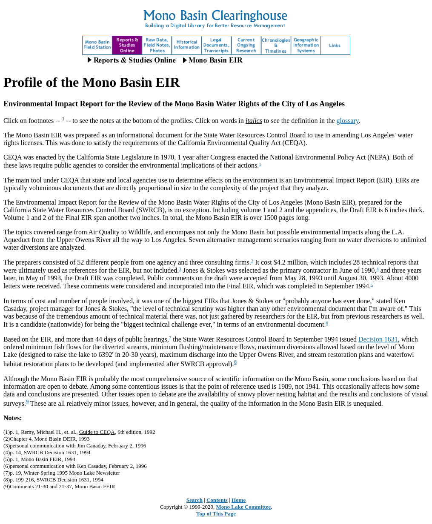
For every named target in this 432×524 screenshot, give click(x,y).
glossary (348, 120)
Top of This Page (216, 513)
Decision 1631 (378, 339)
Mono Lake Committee (243, 507)
